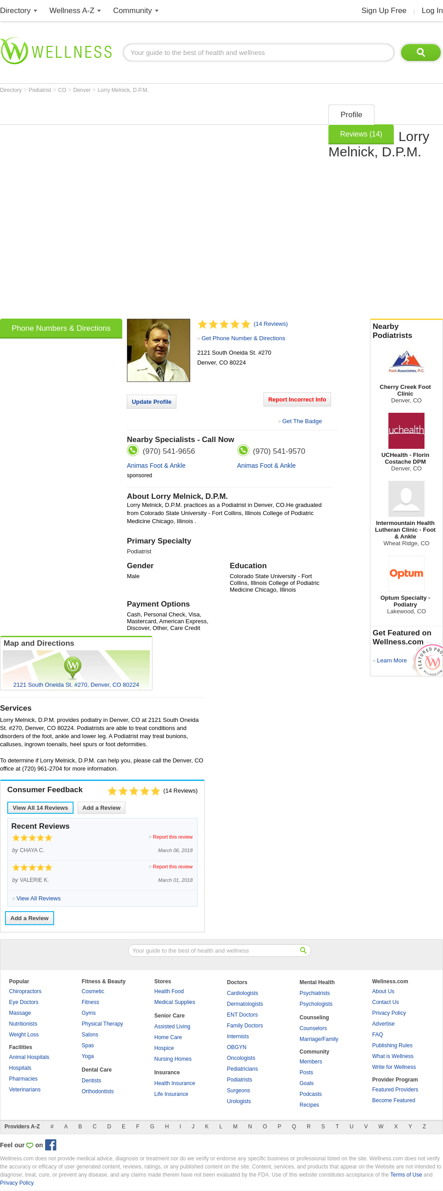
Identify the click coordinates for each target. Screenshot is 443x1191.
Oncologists (241, 1058)
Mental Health (317, 982)
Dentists (91, 1080)
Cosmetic (93, 991)
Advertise (383, 1024)
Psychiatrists (315, 993)
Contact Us (385, 1002)
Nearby (406, 331)
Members (311, 1062)
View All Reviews (40, 807)
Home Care (168, 1037)
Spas (88, 1045)
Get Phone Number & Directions (244, 338)
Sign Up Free (383, 10)
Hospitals (20, 1068)
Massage (20, 1013)
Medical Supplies (174, 1002)
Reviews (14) (361, 134)
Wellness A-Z (72, 10)
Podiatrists (239, 1080)
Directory (15, 10)
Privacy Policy (389, 1013)
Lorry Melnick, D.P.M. (122, 90)
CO (63, 90)
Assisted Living (172, 1026)
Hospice (164, 1048)
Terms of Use (406, 1175)
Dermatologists (245, 1004)
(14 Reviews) (271, 323)
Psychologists (316, 1004)
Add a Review (102, 807)
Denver (82, 90)
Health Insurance (174, 1083)
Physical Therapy (102, 1024)
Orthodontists (98, 1091)
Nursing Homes (173, 1059)
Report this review (173, 837)
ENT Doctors (242, 1015)
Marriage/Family (319, 1039)
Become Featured (393, 1100)
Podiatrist (40, 90)
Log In (432, 10)
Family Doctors (245, 1025)
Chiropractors (25, 991)
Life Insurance (171, 1094)
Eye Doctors (23, 1002)
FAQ (377, 1034)
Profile (351, 114)
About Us (383, 991)
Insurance (167, 1072)
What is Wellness (393, 1056)
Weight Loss (24, 1034)
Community (132, 10)
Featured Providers (395, 1089)
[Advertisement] (108, 208)
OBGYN (236, 1047)
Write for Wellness (394, 1067)
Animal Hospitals (29, 1057)
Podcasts (311, 1094)
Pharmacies (23, 1079)
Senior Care (169, 1016)
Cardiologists (242, 993)
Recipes (309, 1105)
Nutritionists (23, 1024)
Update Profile (151, 401)
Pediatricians (242, 1069)
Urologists (239, 1101)
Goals (307, 1083)
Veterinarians (25, 1089)
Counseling (314, 1017)
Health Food (169, 991)
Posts (306, 1072)
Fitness (90, 1002)
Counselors (313, 1028)
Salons (90, 1034)
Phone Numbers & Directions (61, 328)
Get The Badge (302, 421)
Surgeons (238, 1090)
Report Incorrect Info (297, 399)
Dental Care (97, 1070)
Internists (238, 1036)
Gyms (89, 1013)
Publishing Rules (392, 1045)
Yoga (88, 1056)
